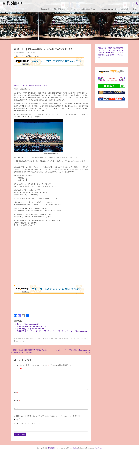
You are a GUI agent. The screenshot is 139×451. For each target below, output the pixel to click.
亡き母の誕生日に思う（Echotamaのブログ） (33, 326)
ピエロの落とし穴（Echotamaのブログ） (31, 329)
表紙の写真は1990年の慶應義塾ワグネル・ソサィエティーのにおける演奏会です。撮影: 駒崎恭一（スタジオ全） (111, 52)
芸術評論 (124, 9)
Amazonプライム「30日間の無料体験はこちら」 (32, 85)
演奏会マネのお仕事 (108, 9)
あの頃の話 (19, 338)
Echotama (32, 52)
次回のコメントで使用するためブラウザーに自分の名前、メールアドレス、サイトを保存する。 (49, 416)
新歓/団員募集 (59, 9)
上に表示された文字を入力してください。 (28, 423)
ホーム (33, 9)
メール (17, 400)
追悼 (39, 338)
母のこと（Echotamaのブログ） (28, 324)
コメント (18, 368)
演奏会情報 (44, 9)
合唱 (46, 338)
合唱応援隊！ (12, 3)
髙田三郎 (83, 338)
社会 (135, 9)
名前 (16, 392)
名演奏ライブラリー (30, 338)
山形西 (61, 338)
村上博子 (67, 338)
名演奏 (51, 338)
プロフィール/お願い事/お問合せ (83, 9)
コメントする (20, 341)
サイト (16, 408)
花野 (77, 338)
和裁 (56, 338)
